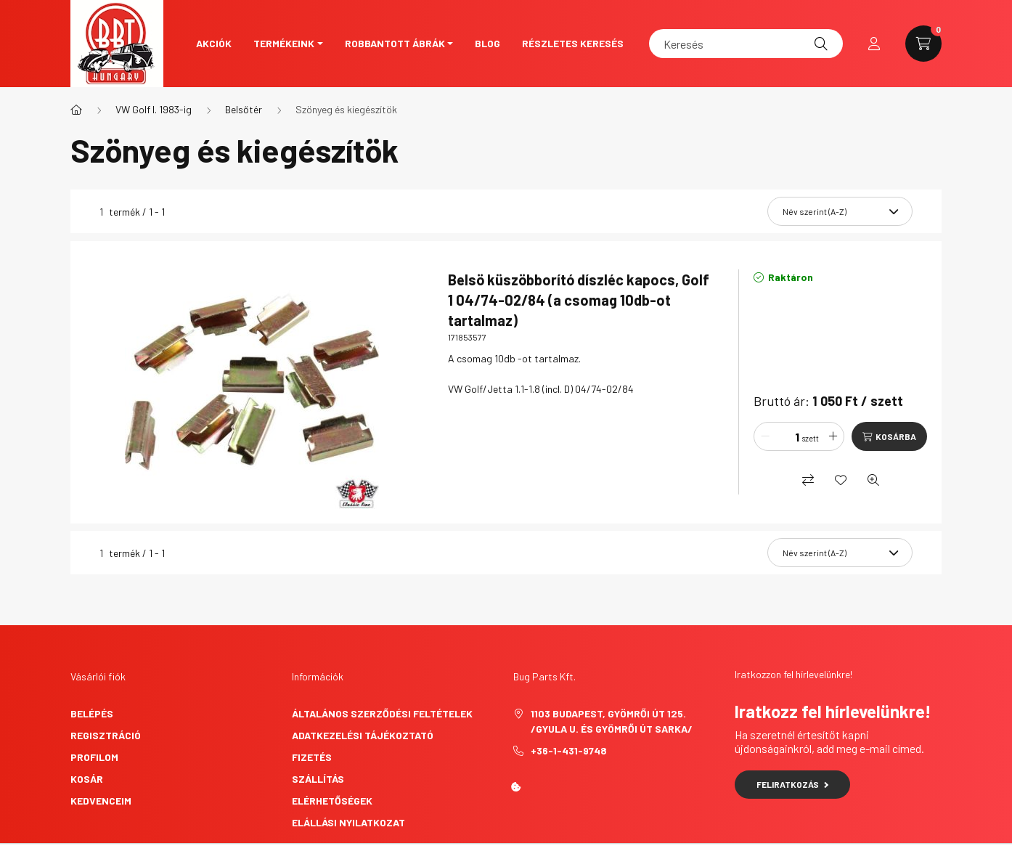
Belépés (91, 713)
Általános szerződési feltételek (382, 713)
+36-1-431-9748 (569, 750)
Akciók (214, 43)
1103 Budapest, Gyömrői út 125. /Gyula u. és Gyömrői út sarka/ (612, 721)
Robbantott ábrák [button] (395, 43)
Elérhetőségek (332, 800)
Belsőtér (243, 109)
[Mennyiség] (786, 436)
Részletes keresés (573, 43)
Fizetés (312, 757)
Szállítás (318, 779)
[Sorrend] (840, 211)
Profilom (94, 757)
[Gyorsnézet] (873, 479)
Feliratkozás (792, 784)
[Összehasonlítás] (808, 479)
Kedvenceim (100, 800)
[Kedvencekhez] (840, 479)
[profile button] (874, 43)
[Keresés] (746, 43)
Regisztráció (105, 735)
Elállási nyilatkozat (348, 822)
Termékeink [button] (283, 43)
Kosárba (896, 436)
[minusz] (765, 436)
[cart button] (923, 43)
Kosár (86, 779)
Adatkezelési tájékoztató (362, 735)
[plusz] (833, 436)
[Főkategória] (76, 110)
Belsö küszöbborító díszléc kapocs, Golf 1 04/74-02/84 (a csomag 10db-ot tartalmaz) (578, 300)
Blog (487, 43)
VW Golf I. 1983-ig (153, 109)
